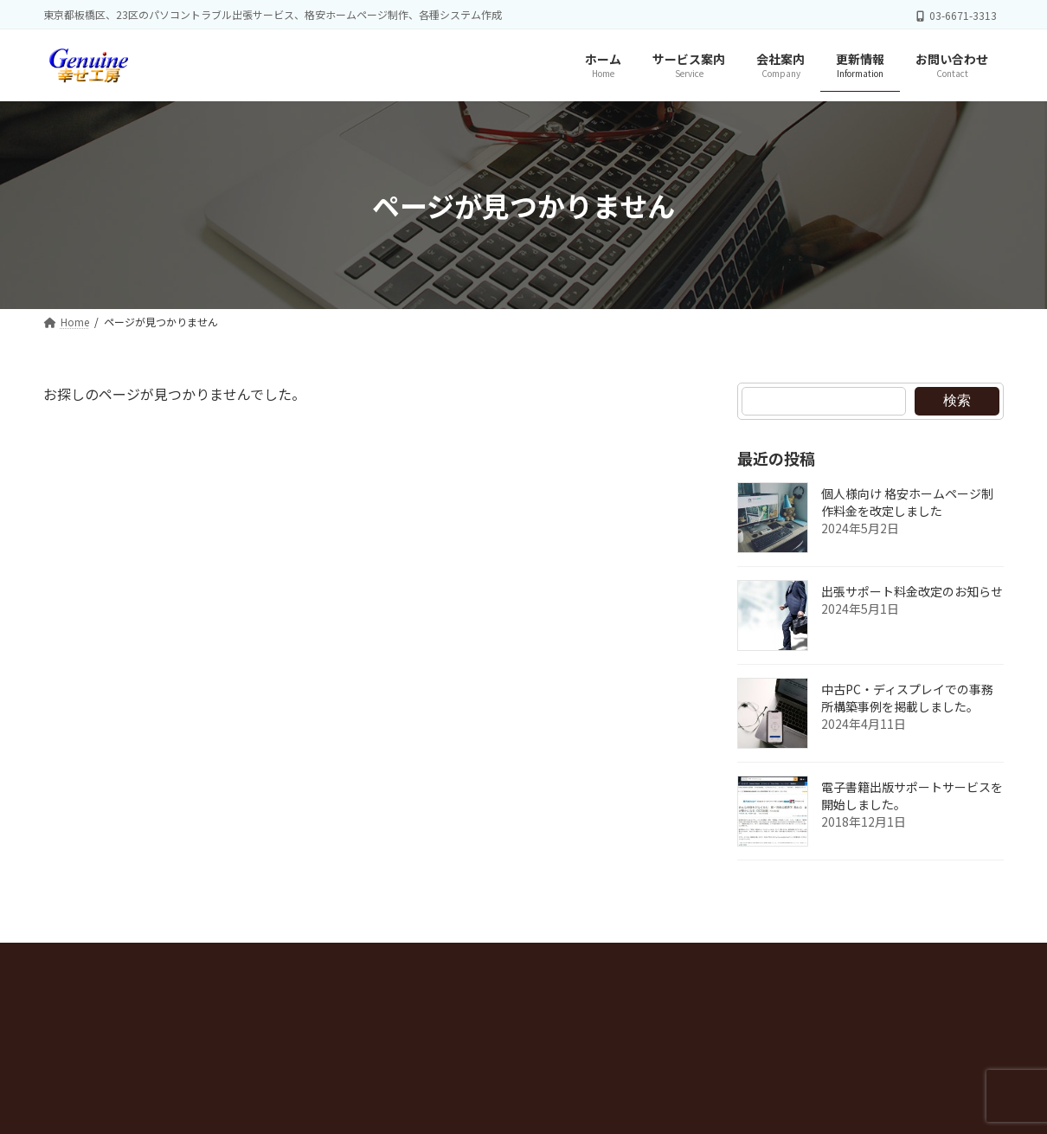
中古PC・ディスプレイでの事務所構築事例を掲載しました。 (907, 698)
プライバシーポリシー (123, 960)
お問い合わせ (374, 960)
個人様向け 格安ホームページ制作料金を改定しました (907, 503)
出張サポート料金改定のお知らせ (912, 592)
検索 (957, 400)
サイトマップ (261, 960)
